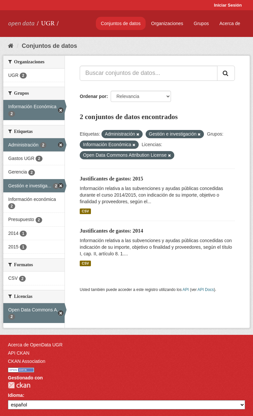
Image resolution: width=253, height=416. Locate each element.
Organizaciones (167, 23)
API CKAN (18, 353)
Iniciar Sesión (228, 5)
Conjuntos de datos (121, 23)
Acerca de (229, 23)
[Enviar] (226, 73)
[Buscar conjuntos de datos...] (148, 73)
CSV (85, 211)
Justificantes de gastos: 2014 (111, 231)
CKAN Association (26, 361)
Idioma (15, 395)
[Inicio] (11, 46)
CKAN (19, 385)
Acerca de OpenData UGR (35, 344)
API (186, 289)
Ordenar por (93, 96)
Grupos (201, 23)
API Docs (206, 289)
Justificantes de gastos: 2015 (111, 178)
